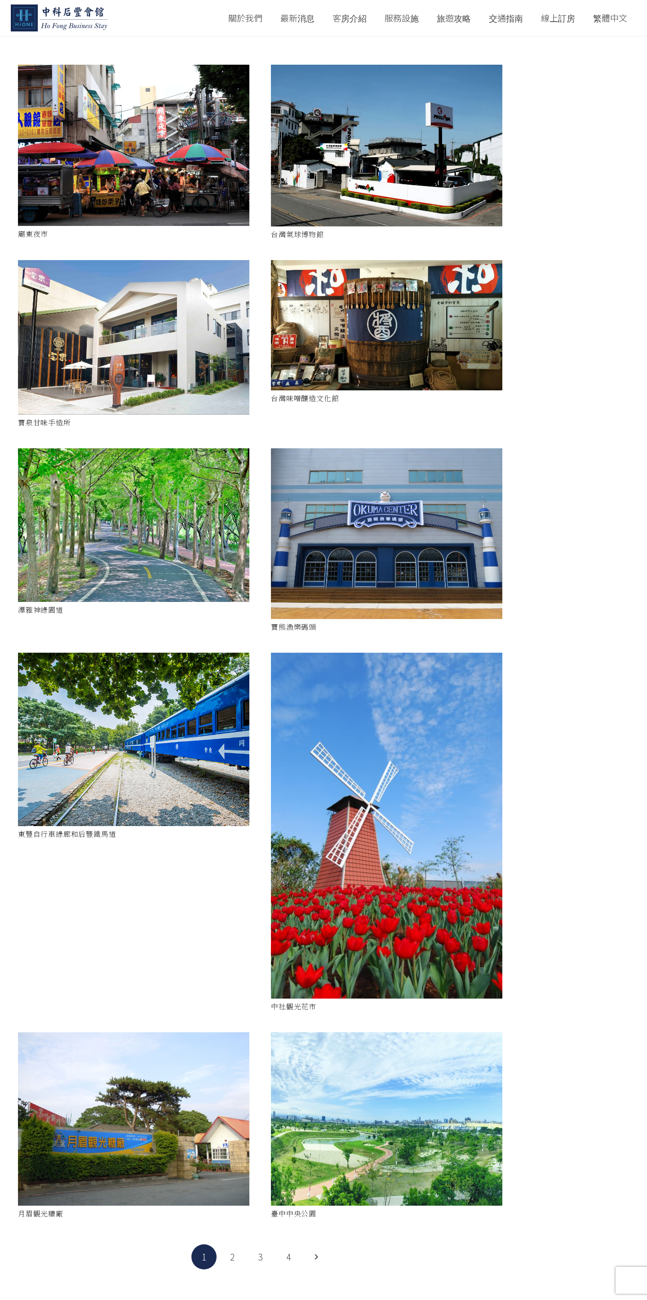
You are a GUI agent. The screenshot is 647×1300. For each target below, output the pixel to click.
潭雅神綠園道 (40, 610)
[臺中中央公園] (386, 1119)
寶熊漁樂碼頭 (293, 627)
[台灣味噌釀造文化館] (386, 325)
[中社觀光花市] (386, 826)
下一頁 (316, 1256)
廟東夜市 (33, 234)
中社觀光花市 (293, 1006)
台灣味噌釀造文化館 (305, 398)
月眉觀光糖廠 (40, 1213)
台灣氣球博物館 (297, 234)
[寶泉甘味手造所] (133, 337)
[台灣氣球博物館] (386, 145)
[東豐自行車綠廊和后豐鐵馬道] (133, 739)
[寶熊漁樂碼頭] (386, 533)
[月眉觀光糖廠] (133, 1119)
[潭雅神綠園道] (133, 525)
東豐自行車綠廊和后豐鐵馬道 (67, 834)
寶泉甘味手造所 (44, 422)
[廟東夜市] (133, 145)
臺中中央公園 (293, 1213)
